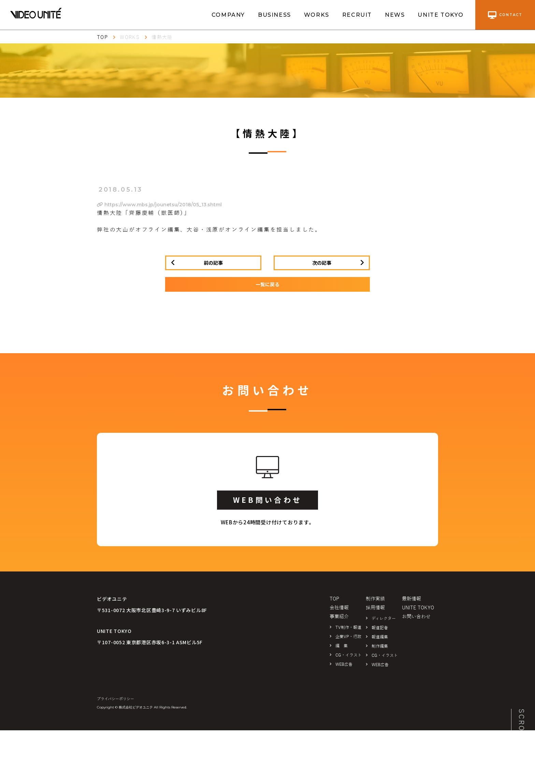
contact (505, 15)
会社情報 (339, 607)
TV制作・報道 (348, 627)
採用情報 (375, 607)
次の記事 (321, 262)
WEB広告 (343, 664)
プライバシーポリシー (115, 699)
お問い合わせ (416, 616)
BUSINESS (274, 15)
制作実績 (375, 599)
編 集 (341, 646)
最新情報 (411, 599)
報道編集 (380, 637)
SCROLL (521, 725)
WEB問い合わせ (267, 500)
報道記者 (380, 627)
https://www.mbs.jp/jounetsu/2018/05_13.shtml (159, 205)
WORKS (316, 15)
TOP (102, 37)
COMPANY (228, 15)
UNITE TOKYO (441, 15)
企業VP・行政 (348, 636)
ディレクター (384, 618)
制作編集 (380, 646)
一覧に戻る (267, 284)
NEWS (395, 15)
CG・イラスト (348, 655)
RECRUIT (357, 15)
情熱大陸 (162, 37)
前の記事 (213, 262)
